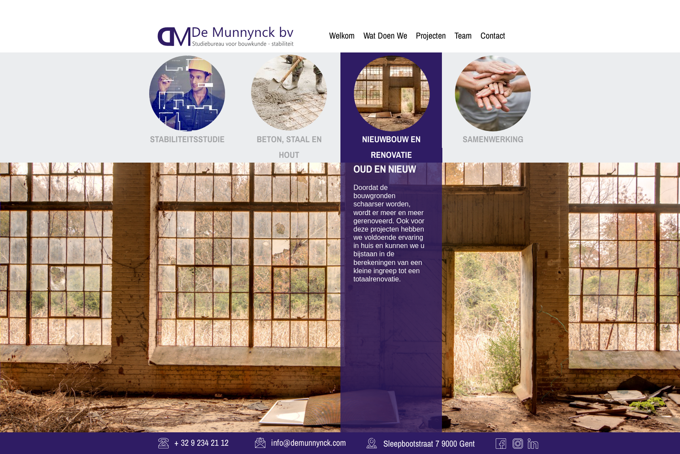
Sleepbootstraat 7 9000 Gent (429, 443)
